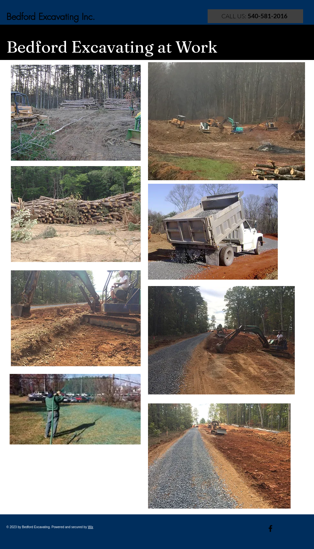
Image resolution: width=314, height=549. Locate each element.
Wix (90, 527)
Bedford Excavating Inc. (50, 16)
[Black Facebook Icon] (270, 528)
